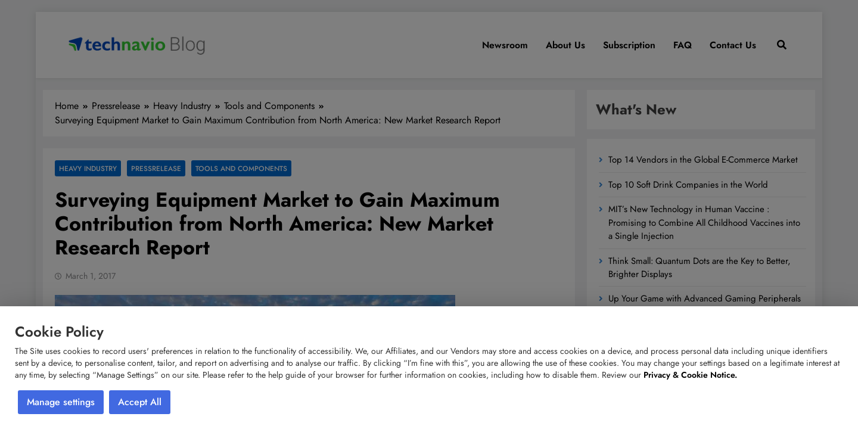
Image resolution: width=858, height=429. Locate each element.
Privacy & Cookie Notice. (690, 375)
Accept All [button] (139, 402)
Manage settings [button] (61, 402)
